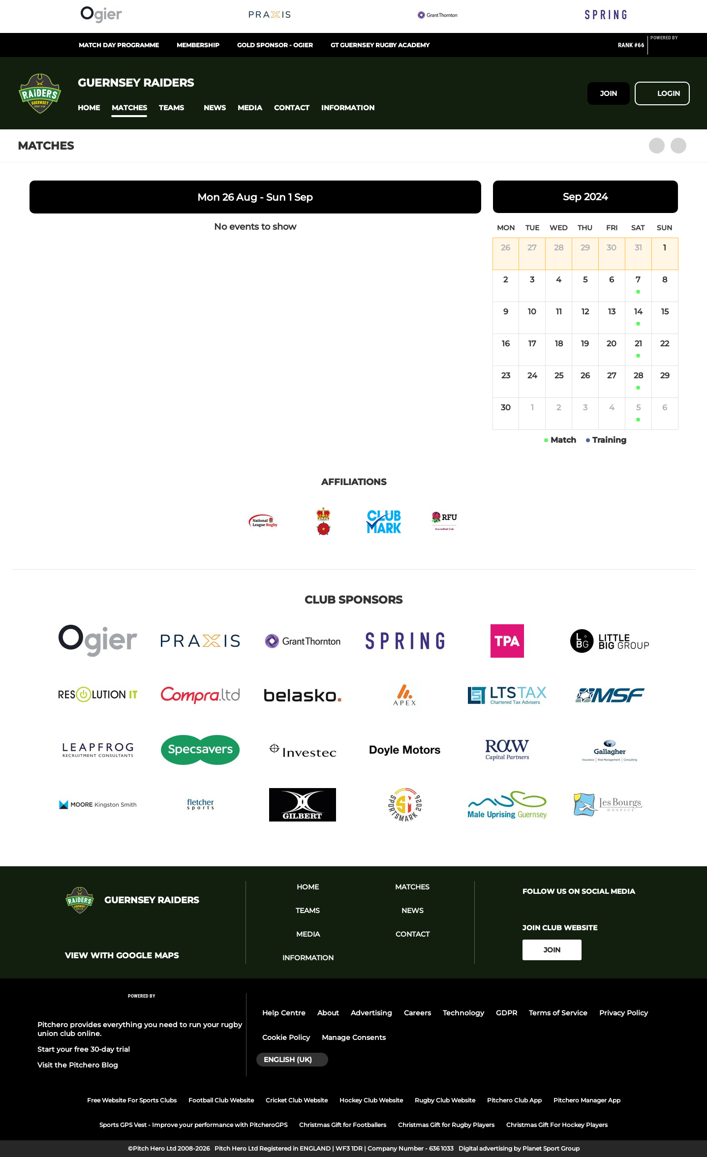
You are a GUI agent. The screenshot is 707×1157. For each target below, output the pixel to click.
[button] (89, 108)
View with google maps (122, 955)
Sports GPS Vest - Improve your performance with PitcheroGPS (193, 1124)
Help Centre (284, 1012)
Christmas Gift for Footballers (342, 1124)
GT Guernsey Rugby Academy (380, 45)
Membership (198, 45)
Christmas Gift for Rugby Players (446, 1124)
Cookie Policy (286, 1037)
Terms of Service (558, 1012)
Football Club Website (221, 1100)
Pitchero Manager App (586, 1100)
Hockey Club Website (371, 1100)
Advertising (371, 1012)
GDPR (506, 1012)
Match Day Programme (119, 45)
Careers (417, 1012)
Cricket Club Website (297, 1100)
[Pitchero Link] (670, 49)
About (328, 1012)
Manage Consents (354, 1037)
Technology (463, 1012)
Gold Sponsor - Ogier (275, 45)
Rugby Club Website (445, 1100)
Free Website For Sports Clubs (132, 1100)
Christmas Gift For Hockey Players (557, 1124)
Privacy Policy (623, 1012)
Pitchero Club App (514, 1100)
